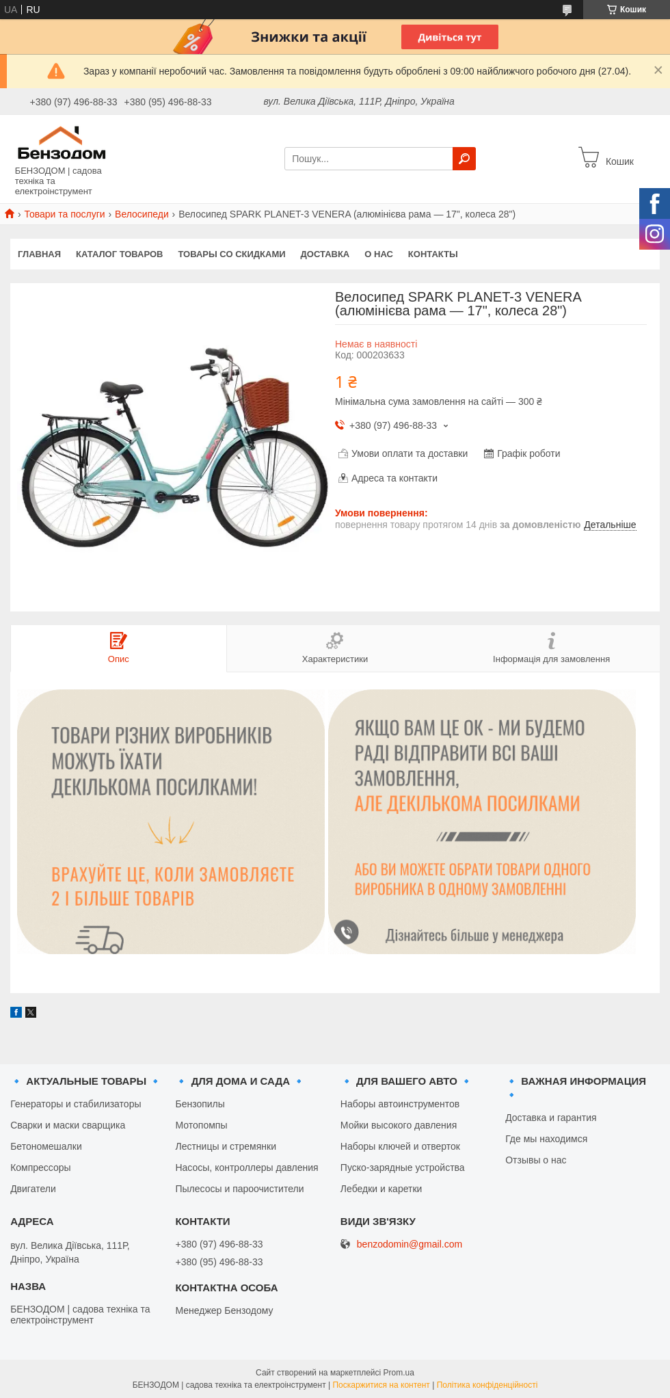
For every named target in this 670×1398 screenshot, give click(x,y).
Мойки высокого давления (398, 1125)
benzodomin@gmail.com (409, 1244)
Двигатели (33, 1188)
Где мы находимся (546, 1138)
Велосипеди (142, 214)
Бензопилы (199, 1103)
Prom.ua (399, 1372)
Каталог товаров (119, 254)
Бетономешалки (46, 1146)
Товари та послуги (64, 214)
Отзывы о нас (535, 1160)
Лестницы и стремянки (225, 1146)
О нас (378, 254)
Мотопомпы (201, 1125)
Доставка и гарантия (550, 1117)
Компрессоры (40, 1167)
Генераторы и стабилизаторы (75, 1103)
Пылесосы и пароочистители (239, 1188)
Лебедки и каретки (381, 1188)
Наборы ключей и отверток (400, 1146)
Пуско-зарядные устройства (402, 1167)
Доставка (325, 254)
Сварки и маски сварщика (67, 1125)
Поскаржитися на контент (380, 1385)
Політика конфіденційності (487, 1385)
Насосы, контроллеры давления (246, 1167)
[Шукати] (464, 158)
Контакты (433, 254)
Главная (39, 254)
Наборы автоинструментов (399, 1103)
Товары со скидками (232, 254)
